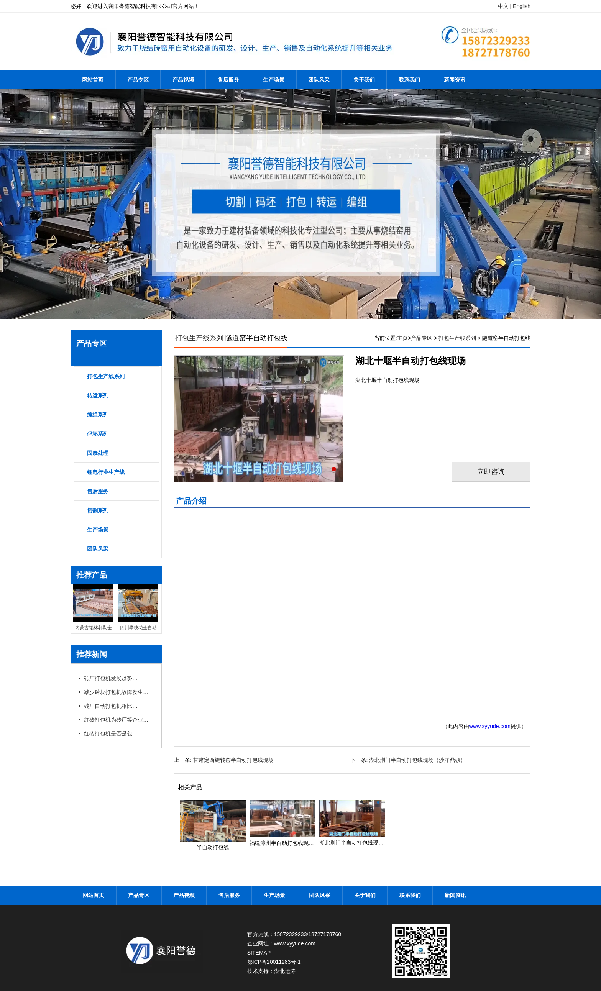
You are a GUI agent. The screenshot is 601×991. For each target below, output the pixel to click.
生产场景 (273, 80)
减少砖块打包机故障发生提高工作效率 (118, 692)
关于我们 (364, 80)
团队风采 (319, 80)
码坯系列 (97, 434)
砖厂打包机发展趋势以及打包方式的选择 (111, 678)
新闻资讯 (454, 80)
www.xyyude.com (490, 726)
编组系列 (97, 415)
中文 (503, 6)
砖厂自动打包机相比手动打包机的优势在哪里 (111, 706)
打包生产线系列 (106, 376)
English (521, 6)
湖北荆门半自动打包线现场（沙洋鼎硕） (417, 760)
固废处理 (97, 453)
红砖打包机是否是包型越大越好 (111, 733)
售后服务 (228, 80)
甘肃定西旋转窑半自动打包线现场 (233, 760)
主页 (402, 338)
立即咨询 (491, 472)
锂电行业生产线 (106, 472)
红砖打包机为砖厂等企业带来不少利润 (118, 720)
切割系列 (97, 510)
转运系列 (97, 395)
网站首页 (92, 80)
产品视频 (183, 80)
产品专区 (138, 80)
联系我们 (409, 80)
